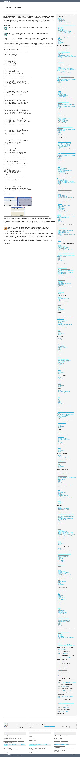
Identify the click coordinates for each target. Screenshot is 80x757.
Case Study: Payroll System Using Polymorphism (65, 249)
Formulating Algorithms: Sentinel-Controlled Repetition (66, 98)
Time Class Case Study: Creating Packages (64, 211)
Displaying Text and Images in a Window (64, 269)
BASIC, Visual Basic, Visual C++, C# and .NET (65, 31)
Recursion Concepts (61, 358)
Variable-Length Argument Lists (62, 179)
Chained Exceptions (61, 325)
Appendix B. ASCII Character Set (63, 653)
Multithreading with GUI (61, 517)
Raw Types (59, 418)
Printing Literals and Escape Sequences (64, 620)
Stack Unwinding (60, 323)
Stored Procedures (60, 557)
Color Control (60, 299)
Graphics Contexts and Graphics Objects (64, 298)
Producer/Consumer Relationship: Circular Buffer (65, 515)
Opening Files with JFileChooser (62, 347)
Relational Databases (61, 549)
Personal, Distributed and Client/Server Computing (65, 22)
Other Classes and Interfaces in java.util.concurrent (65, 518)
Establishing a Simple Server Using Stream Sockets (65, 532)
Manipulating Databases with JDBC (63, 556)
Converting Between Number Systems (11, 749)
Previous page (15, 10)
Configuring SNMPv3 (58, 747)
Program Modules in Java (61, 141)
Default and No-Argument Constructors (63, 200)
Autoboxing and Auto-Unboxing (62, 392)
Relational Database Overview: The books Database (65, 550)
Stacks (59, 397)
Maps (58, 441)
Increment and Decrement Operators (63, 102)
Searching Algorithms (61, 378)
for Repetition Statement (61, 119)
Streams (59, 609)
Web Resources (60, 39)
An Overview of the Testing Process (61, 735)
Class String (59, 633)
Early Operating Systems (61, 21)
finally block (59, 322)
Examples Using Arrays (61, 169)
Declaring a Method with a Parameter (63, 71)
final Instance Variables (61, 208)
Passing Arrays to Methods (62, 172)
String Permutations (61, 363)
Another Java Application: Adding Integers (64, 52)
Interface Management (33, 749)
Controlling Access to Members (62, 196)
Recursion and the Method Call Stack (63, 361)
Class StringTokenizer (61, 636)
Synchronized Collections (61, 443)
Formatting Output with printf (62, 610)
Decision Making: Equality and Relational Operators (65, 55)
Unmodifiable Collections (61, 444)
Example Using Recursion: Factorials (63, 359)
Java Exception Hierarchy (61, 321)
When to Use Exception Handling (63, 320)
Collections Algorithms (61, 437)
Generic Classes (60, 417)
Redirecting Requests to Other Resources (64, 576)
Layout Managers (60, 285)
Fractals (59, 365)
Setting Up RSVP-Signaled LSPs (60, 750)
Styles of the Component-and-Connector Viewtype (13, 738)
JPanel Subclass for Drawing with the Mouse (64, 283)
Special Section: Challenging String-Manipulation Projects (66, 645)
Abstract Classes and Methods (62, 248)
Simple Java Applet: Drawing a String (63, 457)
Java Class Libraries (61, 29)
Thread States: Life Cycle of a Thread (63, 508)
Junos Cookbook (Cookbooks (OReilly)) (61, 744)
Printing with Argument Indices (62, 619)
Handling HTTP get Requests (62, 573)
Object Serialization (60, 344)
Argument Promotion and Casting (63, 146)
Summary (59, 40)
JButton (59, 274)
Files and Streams (60, 340)
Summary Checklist (7, 735)
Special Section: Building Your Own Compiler (64, 405)
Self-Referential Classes (61, 393)
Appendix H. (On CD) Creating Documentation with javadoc (67, 682)
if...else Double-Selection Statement (63, 95)
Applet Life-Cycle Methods (62, 458)
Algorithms (59, 91)
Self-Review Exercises (61, 42)
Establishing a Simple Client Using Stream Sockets (65, 533)
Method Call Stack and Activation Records (64, 145)
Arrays (59, 167)
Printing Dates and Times (61, 614)
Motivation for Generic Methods (62, 411)
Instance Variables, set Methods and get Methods (65, 72)
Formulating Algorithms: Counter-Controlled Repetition (66, 97)
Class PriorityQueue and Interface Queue (64, 439)
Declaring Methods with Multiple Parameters (64, 143)
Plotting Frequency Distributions (10, 748)
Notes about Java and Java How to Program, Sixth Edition (66, 33)
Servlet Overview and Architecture (63, 571)
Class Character (60, 635)
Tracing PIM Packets (58, 751)
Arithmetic (59, 54)
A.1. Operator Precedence (62, 649)
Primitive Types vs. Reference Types (63, 73)
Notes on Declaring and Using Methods (64, 144)
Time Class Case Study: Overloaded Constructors (65, 199)
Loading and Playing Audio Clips (62, 476)
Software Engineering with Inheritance (63, 232)
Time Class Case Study (61, 195)
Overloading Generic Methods (62, 416)
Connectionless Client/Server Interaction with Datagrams (66, 535)
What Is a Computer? (61, 19)
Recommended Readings (61, 561)
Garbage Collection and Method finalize (64, 205)
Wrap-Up (59, 38)
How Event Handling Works (62, 273)
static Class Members (61, 206)
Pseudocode (59, 92)
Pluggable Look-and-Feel (61, 494)
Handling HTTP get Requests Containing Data (65, 574)
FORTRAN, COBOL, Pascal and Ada (63, 30)
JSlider (59, 490)
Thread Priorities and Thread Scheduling (64, 509)
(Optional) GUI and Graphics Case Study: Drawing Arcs (66, 181)
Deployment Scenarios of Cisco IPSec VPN (37, 748)
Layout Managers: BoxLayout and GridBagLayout (65, 497)
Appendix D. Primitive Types (62, 661)
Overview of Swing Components (62, 268)
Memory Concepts (60, 53)
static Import (59, 207)
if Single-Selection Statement (62, 94)
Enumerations (60, 204)
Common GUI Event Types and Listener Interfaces (65, 272)
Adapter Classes (60, 282)
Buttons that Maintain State (62, 275)
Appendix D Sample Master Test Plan (61, 741)
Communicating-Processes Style (10, 739)
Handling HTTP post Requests (62, 575)
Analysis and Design (58, 738)
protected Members (60, 229)
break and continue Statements (62, 123)
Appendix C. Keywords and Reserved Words (64, 657)
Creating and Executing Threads (62, 510)
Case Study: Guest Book (61, 597)
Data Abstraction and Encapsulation (63, 210)
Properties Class (60, 442)
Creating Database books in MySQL (63, 555)
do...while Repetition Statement (62, 121)
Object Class (59, 233)
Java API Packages (60, 147)
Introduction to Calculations (34, 737)
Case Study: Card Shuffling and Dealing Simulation (65, 170)
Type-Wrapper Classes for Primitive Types (64, 391)
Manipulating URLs (60, 530)
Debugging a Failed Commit (59, 746)
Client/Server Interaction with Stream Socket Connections (66, 534)
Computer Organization (61, 20)
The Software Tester (58, 739)
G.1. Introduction (60, 675)
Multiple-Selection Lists (61, 280)
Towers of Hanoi (60, 364)
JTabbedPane (60, 496)
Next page (65, 10)
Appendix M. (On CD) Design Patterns (63, 707)
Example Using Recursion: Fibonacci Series (64, 360)
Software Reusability (61, 209)
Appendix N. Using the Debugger (63, 711)
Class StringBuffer (60, 634)
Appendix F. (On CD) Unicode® (62, 670)
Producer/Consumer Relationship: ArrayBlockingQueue (66, 516)
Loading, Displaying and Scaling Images (64, 472)
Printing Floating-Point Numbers (62, 612)
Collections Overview (61, 432)
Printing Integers (60, 611)
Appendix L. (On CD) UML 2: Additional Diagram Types (66, 703)
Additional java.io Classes (61, 346)
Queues (59, 398)
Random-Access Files (61, 345)
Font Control (59, 300)
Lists (58, 436)
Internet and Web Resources (62, 369)
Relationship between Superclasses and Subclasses (65, 230)
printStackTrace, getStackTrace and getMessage (65, 324)
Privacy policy (74, 754)
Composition (59, 203)
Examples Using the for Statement (63, 120)
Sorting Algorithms (60, 379)
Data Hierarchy (60, 339)
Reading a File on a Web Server (62, 531)
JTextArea (59, 287)
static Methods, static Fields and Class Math (64, 142)
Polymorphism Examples (61, 246)
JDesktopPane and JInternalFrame (63, 495)
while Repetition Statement (62, 96)
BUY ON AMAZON (65, 726)
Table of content (40, 10)
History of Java (60, 28)
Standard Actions (60, 595)
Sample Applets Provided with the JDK (63, 456)
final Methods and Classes (62, 250)
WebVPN (30, 752)
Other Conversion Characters (62, 615)
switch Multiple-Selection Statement (63, 122)
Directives (59, 596)
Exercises (59, 43)
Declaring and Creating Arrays (62, 168)
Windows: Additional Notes (62, 491)
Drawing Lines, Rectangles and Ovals (63, 301)
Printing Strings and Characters (62, 613)
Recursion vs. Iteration (61, 362)
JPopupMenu (60, 493)
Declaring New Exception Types (62, 326)
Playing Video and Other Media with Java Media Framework (67, 477)
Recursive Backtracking (61, 366)
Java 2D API (59, 305)
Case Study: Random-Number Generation (64, 148)
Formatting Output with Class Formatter (64, 621)
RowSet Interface (60, 558)
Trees (58, 399)
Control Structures (60, 93)
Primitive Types (60, 103)
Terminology (59, 41)
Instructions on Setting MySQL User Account (64, 554)
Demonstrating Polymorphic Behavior (63, 247)
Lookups (30, 736)
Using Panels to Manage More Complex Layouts (65, 286)
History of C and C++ (61, 27)
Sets (58, 440)
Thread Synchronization (61, 511)
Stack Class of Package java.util (62, 438)
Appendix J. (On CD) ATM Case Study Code (64, 690)
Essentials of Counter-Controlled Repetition (64, 118)
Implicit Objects (60, 593)
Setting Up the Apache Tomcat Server (63, 572)
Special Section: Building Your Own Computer (64, 190)
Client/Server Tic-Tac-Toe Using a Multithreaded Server (66, 536)
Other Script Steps (32, 740)
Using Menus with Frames (62, 492)
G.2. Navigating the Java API (62, 676)
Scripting (59, 594)
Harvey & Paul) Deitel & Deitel (49, 726)
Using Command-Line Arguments (63, 180)
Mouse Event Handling (61, 281)
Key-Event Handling (61, 284)
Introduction (59, 18)
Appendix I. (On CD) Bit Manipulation (63, 686)
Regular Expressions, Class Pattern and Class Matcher (66, 637)
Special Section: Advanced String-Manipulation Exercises (66, 644)
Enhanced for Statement (61, 171)
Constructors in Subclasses (62, 231)
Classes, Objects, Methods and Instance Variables (65, 68)
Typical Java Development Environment (64, 32)
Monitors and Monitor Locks (62, 519)
